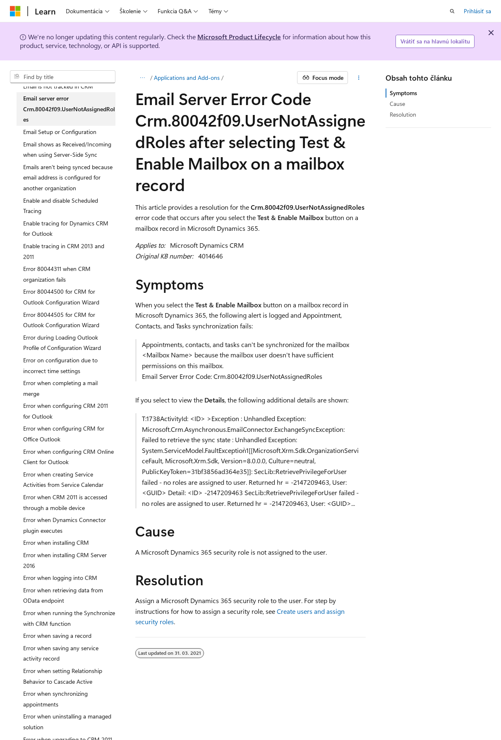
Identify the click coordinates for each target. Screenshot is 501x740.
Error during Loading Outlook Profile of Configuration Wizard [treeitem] (62, 342)
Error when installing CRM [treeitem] (56, 542)
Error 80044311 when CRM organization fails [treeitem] (57, 274)
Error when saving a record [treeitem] (57, 635)
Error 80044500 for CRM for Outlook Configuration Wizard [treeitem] (61, 296)
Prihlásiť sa (477, 11)
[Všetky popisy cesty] (142, 77)
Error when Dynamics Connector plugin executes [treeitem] (64, 525)
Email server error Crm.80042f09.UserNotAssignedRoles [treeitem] (69, 108)
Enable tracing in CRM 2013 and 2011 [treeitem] (63, 251)
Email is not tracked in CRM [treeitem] (58, 86)
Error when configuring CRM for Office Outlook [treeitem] (63, 433)
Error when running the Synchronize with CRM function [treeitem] (69, 618)
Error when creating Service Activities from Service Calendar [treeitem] (63, 479)
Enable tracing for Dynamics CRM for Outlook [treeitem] (65, 228)
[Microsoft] (15, 11)
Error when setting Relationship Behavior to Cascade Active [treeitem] (62, 676)
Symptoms (403, 93)
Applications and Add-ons (187, 77)
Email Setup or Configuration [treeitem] (59, 132)
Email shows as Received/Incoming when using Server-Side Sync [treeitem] (67, 149)
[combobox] (62, 77)
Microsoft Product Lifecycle (239, 36)
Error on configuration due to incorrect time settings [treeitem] (60, 365)
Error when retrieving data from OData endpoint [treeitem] (63, 595)
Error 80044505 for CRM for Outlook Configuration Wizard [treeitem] (61, 320)
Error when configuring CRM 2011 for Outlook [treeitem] (65, 411)
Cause (397, 104)
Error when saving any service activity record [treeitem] (60, 653)
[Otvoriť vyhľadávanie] (452, 11)
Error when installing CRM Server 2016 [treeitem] (65, 560)
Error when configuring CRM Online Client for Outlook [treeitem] (68, 457)
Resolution (403, 114)
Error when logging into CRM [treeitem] (60, 578)
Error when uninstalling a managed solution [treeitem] (67, 721)
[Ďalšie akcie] (358, 77)
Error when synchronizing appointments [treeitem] (55, 699)
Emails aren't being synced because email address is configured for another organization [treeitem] (68, 177)
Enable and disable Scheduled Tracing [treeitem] (60, 205)
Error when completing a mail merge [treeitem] (60, 388)
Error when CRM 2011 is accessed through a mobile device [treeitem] (65, 502)
